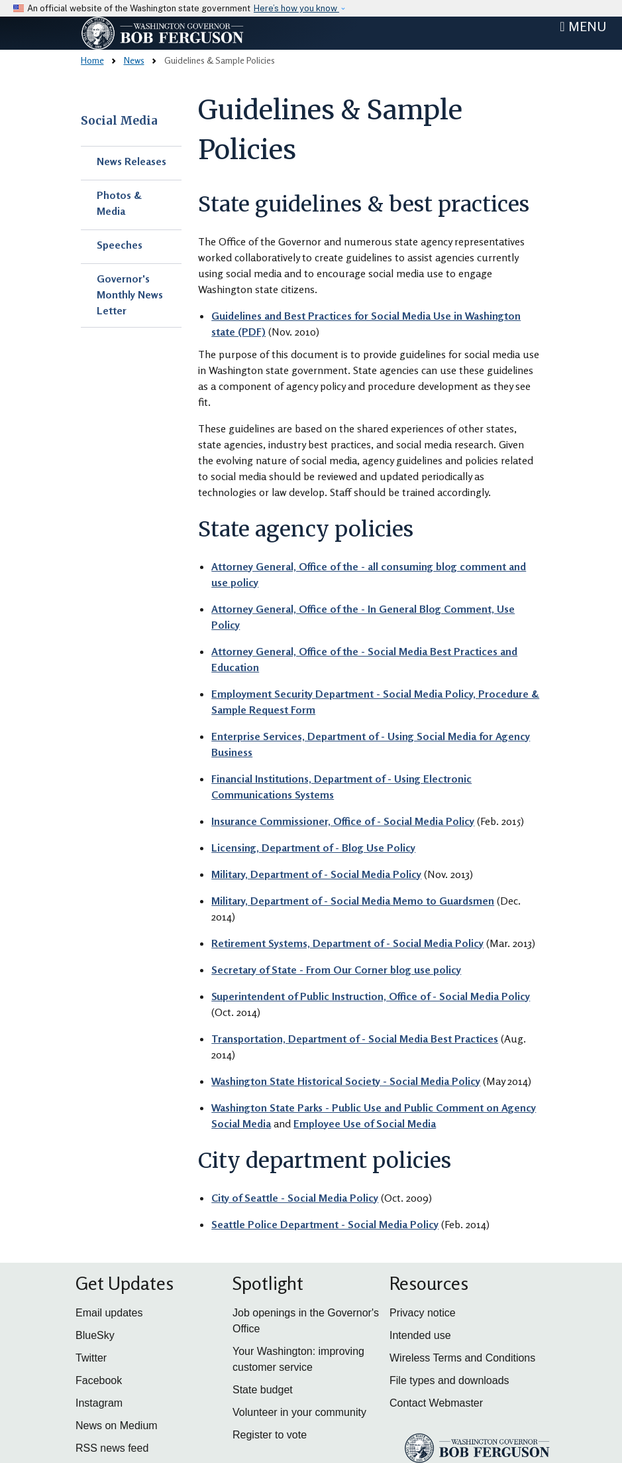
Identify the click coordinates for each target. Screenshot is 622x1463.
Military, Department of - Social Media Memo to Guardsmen (352, 900)
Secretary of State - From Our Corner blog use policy (336, 969)
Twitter (91, 1358)
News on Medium (117, 1425)
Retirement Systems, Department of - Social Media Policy (347, 943)
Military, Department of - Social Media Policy (316, 874)
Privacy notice (422, 1312)
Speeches (119, 244)
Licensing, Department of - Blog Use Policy (313, 847)
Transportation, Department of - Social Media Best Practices (354, 1038)
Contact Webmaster (436, 1403)
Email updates (109, 1312)
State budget (263, 1389)
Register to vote (270, 1434)
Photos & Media (119, 203)
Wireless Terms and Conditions (462, 1358)
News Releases (131, 161)
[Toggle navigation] (583, 26)
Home (92, 60)
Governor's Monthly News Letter (130, 294)
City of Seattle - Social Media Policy (294, 1197)
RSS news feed (112, 1448)
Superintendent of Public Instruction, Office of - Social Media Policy (370, 996)
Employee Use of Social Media (364, 1123)
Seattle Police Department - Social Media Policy (325, 1224)
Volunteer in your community (299, 1412)
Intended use (420, 1335)
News (134, 60)
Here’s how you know (296, 8)
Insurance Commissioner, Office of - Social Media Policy (342, 821)
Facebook (99, 1380)
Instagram (99, 1403)
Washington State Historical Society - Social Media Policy (345, 1081)
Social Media (119, 120)
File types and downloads (449, 1380)
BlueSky (95, 1335)
